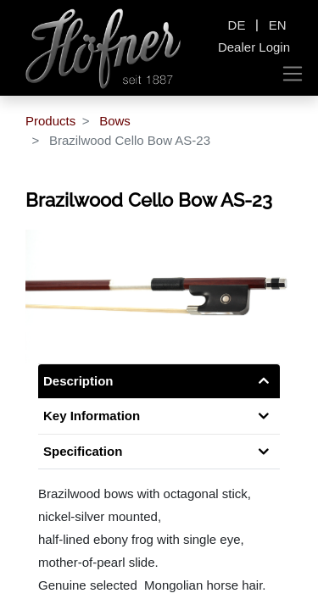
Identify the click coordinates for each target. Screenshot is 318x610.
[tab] (159, 452)
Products (50, 121)
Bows (115, 121)
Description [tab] (78, 381)
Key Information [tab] (91, 415)
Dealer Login (254, 47)
